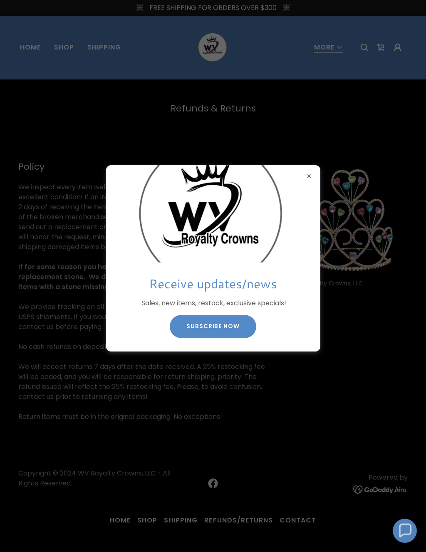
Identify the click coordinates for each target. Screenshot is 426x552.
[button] (404, 530)
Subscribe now (212, 326)
